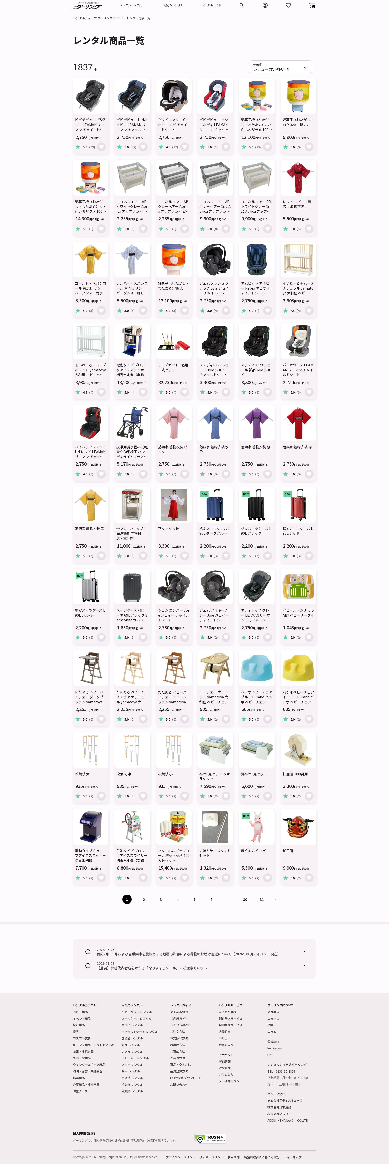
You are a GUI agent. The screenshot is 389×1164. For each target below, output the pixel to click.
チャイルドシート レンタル (140, 1031)
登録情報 (225, 1061)
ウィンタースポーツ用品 (89, 1064)
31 (262, 899)
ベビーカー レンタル (135, 1058)
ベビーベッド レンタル (137, 1012)
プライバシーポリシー (180, 1157)
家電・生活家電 (83, 1051)
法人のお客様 (227, 1012)
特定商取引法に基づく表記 (262, 1157)
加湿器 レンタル (132, 1038)
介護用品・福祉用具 (86, 1084)
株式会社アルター (279, 1114)
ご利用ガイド (179, 1018)
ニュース (273, 1018)
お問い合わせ (179, 1084)
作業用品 (79, 1078)
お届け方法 (177, 1045)
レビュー (225, 1038)
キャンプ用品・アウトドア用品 (93, 1045)
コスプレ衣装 (82, 1038)
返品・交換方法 (180, 1064)
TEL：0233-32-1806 (281, 1071)
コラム (271, 1031)
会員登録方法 (179, 1071)
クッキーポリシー (211, 1157)
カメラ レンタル (132, 1051)
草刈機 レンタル (132, 1078)
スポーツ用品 (82, 1058)
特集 (270, 1025)
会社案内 (273, 1012)
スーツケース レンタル (137, 1018)
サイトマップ (292, 1157)
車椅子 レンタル (132, 1025)
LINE (270, 1055)
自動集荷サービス (230, 1025)
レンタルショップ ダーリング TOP (96, 18)
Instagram (274, 1048)
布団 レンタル (131, 1045)
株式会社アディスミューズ (284, 1100)
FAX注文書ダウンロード (186, 1078)
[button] (312, 5)
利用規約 (234, 1157)
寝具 (76, 1031)
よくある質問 (179, 1012)
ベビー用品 (80, 1012)
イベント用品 (82, 1018)
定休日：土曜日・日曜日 (283, 1084)
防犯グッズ (80, 1091)
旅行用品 (79, 1025)
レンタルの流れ (180, 1025)
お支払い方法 (179, 1038)
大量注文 (225, 1031)
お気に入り (226, 1045)
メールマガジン (229, 1081)
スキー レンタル (132, 1064)
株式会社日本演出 (279, 1107)
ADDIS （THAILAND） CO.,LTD (287, 1120)
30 (245, 899)
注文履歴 (225, 1068)
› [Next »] (275, 899)
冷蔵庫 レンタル (132, 1084)
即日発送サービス (230, 1018)
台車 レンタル (131, 1071)
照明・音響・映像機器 (87, 1071)
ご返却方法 (177, 1051)
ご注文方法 (177, 1031)
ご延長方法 (177, 1058)
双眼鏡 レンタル (132, 1091)
